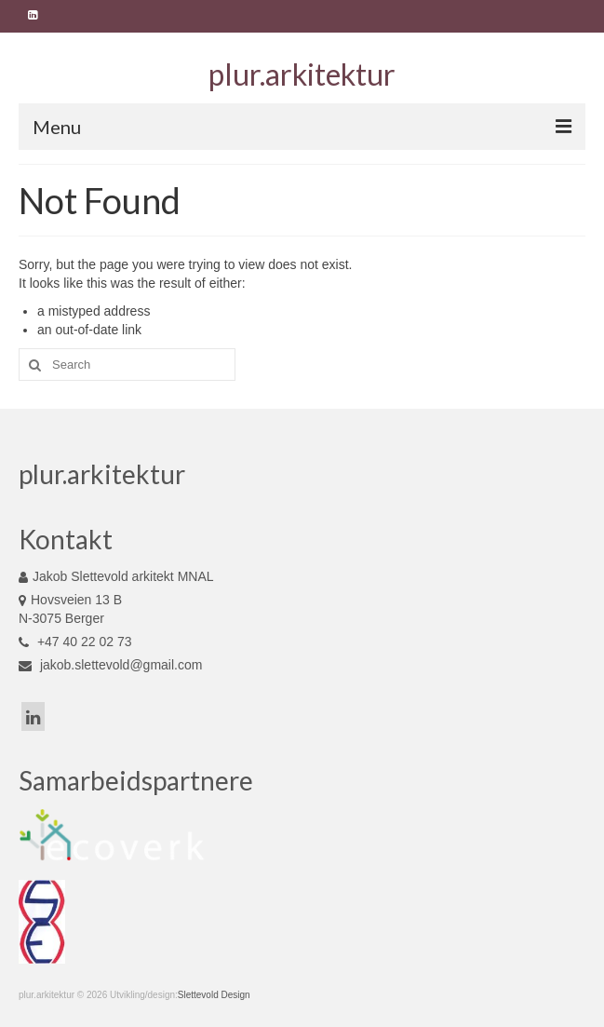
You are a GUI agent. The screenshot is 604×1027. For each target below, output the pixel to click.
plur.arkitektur (302, 74)
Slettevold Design (214, 995)
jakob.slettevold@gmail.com (110, 664)
